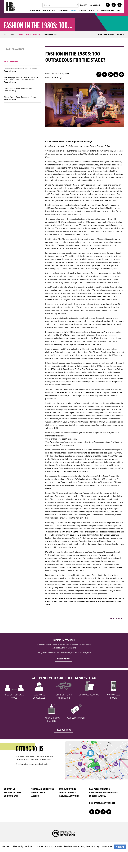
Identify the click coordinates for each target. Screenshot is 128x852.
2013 (35, 34)
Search (76, 5)
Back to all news (15, 49)
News (73, 10)
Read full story (10, 71)
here (88, 846)
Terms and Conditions (42, 789)
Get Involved (107, 10)
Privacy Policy (39, 792)
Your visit (63, 10)
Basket (83, 5)
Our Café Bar (11, 796)
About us (93, 10)
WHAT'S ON (35, 10)
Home (21, 34)
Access (35, 796)
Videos (82, 10)
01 (40, 34)
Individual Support (69, 796)
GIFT (119, 10)
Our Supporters (67, 789)
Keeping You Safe (12, 792)
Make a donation (67, 792)
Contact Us (9, 789)
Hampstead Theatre (10, 6)
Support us (49, 10)
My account (95, 5)
